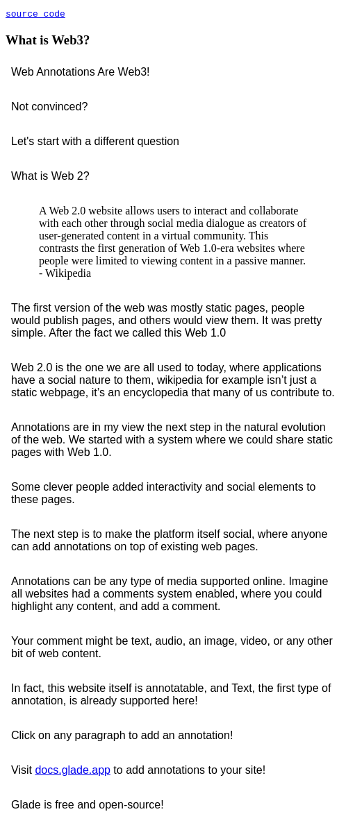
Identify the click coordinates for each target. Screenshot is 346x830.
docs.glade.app (72, 772)
